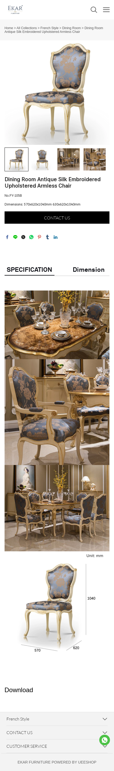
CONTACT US (57, 217)
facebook (7, 237)
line (15, 237)
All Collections (27, 28)
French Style (49, 28)
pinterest (39, 237)
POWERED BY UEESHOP (74, 762)
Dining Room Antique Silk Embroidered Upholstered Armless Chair (54, 30)
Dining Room (71, 28)
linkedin (55, 237)
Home (9, 28)
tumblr (47, 237)
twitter (23, 237)
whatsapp (31, 237)
